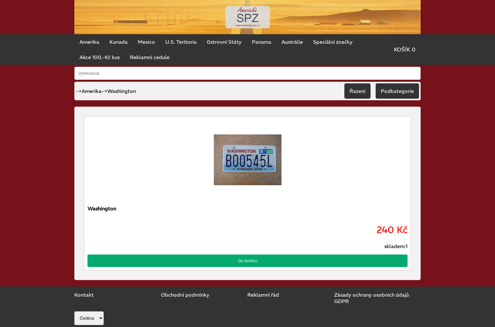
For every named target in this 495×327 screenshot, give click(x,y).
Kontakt (84, 295)
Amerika (89, 42)
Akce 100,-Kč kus (99, 57)
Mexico (146, 42)
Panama (261, 42)
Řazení (357, 91)
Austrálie (292, 42)
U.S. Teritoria (181, 42)
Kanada (118, 42)
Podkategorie (397, 91)
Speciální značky (333, 42)
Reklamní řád (263, 295)
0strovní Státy (224, 42)
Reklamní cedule (149, 57)
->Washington (118, 91)
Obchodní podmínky (185, 295)
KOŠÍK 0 (405, 49)
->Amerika (88, 91)
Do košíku (247, 260)
